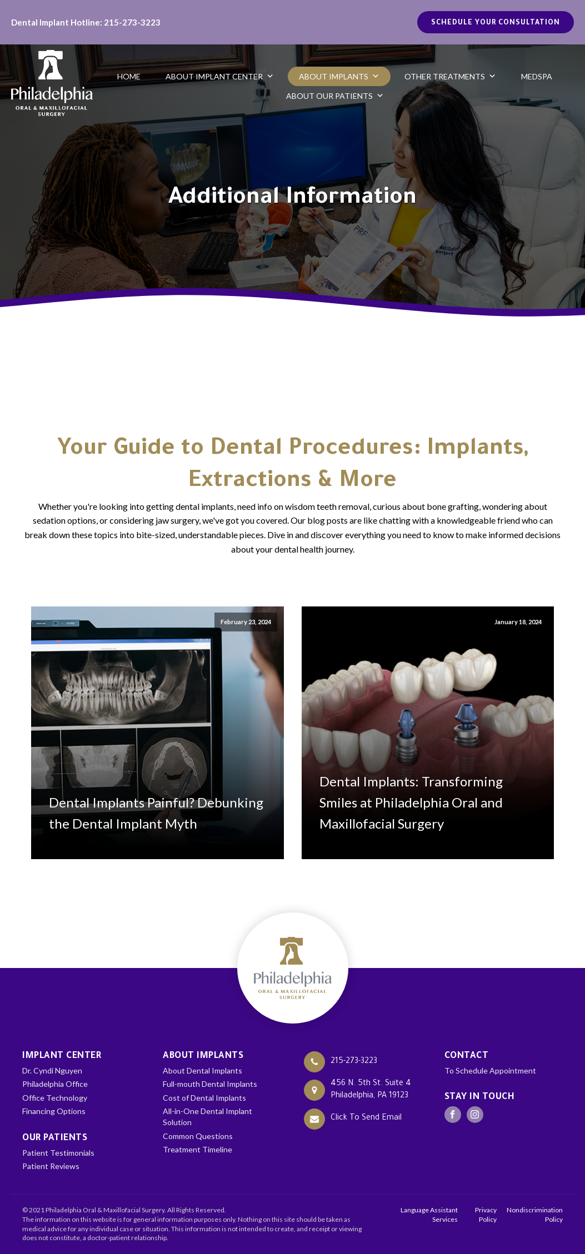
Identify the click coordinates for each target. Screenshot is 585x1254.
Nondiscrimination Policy (535, 1214)
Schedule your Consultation (495, 23)
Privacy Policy (486, 1214)
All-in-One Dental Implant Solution (207, 1116)
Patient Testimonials (58, 1152)
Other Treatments (450, 76)
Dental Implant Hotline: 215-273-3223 (86, 22)
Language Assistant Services (429, 1214)
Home (129, 76)
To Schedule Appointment (490, 1070)
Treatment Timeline (197, 1149)
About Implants (339, 76)
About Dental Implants (202, 1070)
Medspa (536, 76)
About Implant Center (220, 76)
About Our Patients (335, 96)
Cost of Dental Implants (204, 1097)
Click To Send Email (366, 1118)
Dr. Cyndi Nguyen (52, 1070)
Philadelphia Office (55, 1084)
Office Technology (54, 1097)
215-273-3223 (354, 1061)
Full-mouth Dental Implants (210, 1084)
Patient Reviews (50, 1166)
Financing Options (54, 1111)
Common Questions (198, 1136)
